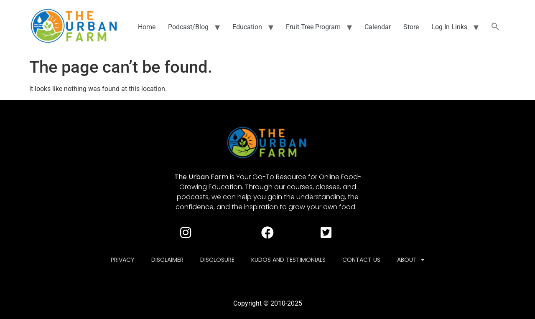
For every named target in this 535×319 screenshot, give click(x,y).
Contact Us (361, 260)
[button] (495, 27)
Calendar (377, 27)
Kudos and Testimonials (288, 260)
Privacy (123, 260)
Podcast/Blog (188, 27)
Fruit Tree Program (313, 27)
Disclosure (217, 260)
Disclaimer (167, 260)
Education (247, 27)
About (411, 260)
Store (411, 27)
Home (146, 27)
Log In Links (449, 27)
